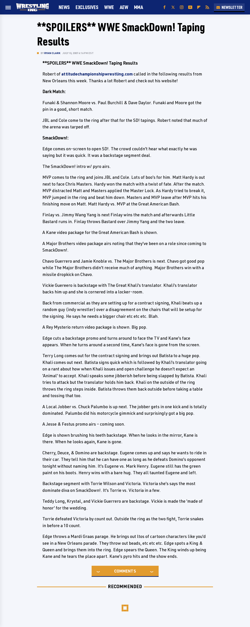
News (64, 7)
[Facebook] (164, 7)
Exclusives (87, 7)
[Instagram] (182, 7)
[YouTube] (190, 7)
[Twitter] (173, 7)
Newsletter (229, 7)
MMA (138, 7)
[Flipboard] (199, 7)
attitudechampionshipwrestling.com (97, 74)
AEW (124, 7)
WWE (109, 7)
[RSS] (207, 7)
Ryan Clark (52, 53)
